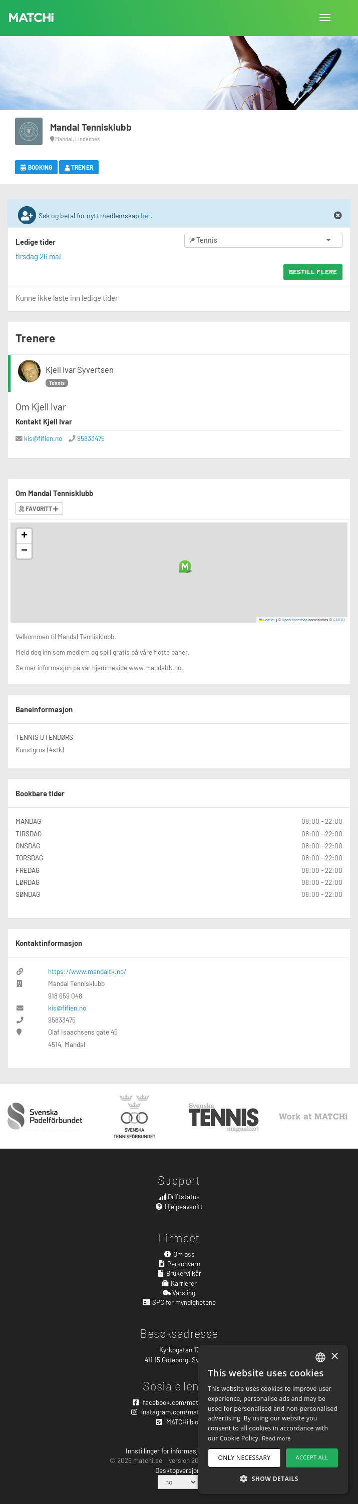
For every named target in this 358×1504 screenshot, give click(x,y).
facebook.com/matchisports (179, 1402)
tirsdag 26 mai (38, 256)
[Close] (338, 216)
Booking (36, 167)
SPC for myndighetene (179, 1302)
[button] (185, 566)
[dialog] (273, 1419)
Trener (79, 167)
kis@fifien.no (43, 438)
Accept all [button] (312, 1457)
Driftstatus (179, 1196)
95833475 (91, 438)
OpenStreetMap (294, 619)
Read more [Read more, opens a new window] (276, 1437)
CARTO (339, 619)
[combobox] (320, 1357)
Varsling (179, 1292)
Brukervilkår (179, 1273)
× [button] (334, 1356)
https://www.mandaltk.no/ (87, 971)
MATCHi (32, 18)
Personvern (179, 1263)
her (146, 215)
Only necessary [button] (244, 1457)
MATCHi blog (179, 1421)
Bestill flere (313, 271)
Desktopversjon (177, 1470)
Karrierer (179, 1283)
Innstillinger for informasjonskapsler (178, 1450)
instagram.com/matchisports (179, 1411)
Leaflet (267, 619)
